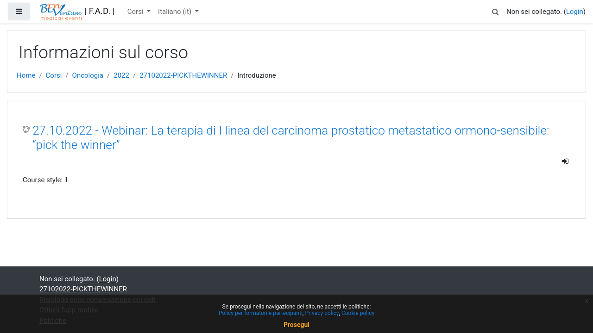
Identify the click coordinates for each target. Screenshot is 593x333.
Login (574, 11)
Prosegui (296, 324)
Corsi (136, 11)
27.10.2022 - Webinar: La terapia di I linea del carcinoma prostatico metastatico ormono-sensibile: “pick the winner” (290, 137)
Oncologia (87, 75)
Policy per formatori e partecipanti (261, 313)
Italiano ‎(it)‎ (175, 11)
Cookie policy (357, 313)
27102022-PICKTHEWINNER (183, 75)
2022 (121, 75)
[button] (495, 10)
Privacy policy (322, 313)
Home (26, 75)
